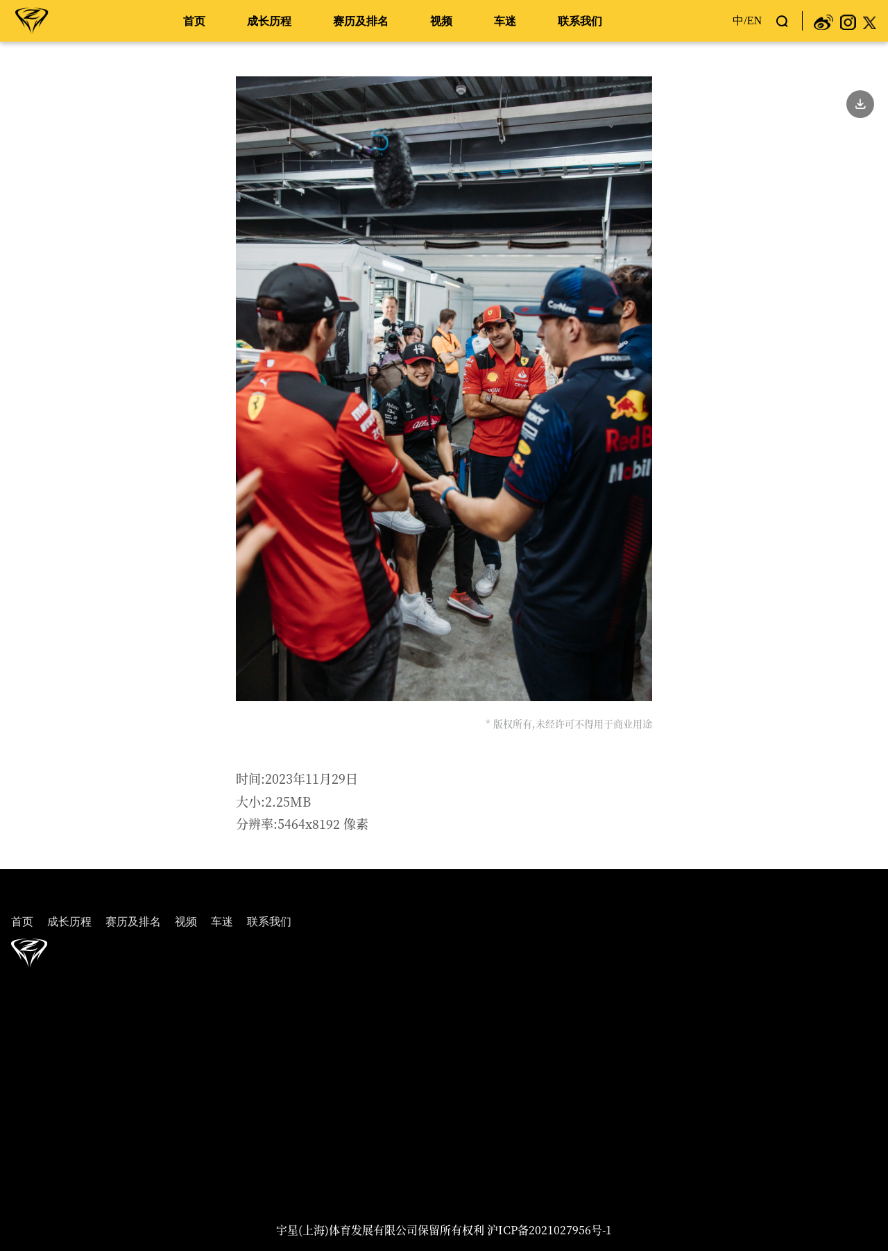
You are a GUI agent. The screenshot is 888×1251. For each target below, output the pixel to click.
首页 (194, 21)
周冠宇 (32, 20)
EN (754, 20)
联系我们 (580, 21)
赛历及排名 (360, 21)
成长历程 (269, 21)
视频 (441, 21)
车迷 (505, 21)
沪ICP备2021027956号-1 (549, 1230)
